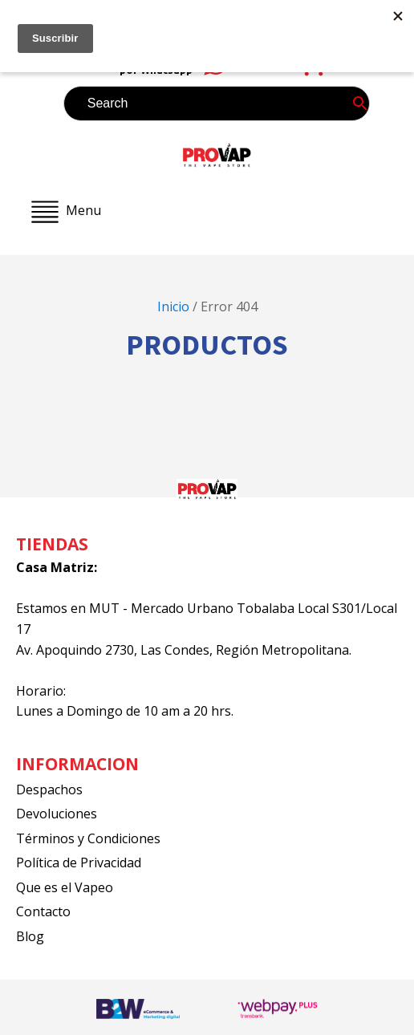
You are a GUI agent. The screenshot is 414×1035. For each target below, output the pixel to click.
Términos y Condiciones (88, 838)
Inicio (173, 306)
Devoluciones (56, 813)
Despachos (49, 789)
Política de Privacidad (78, 862)
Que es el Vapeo (64, 887)
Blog (30, 936)
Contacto (43, 911)
